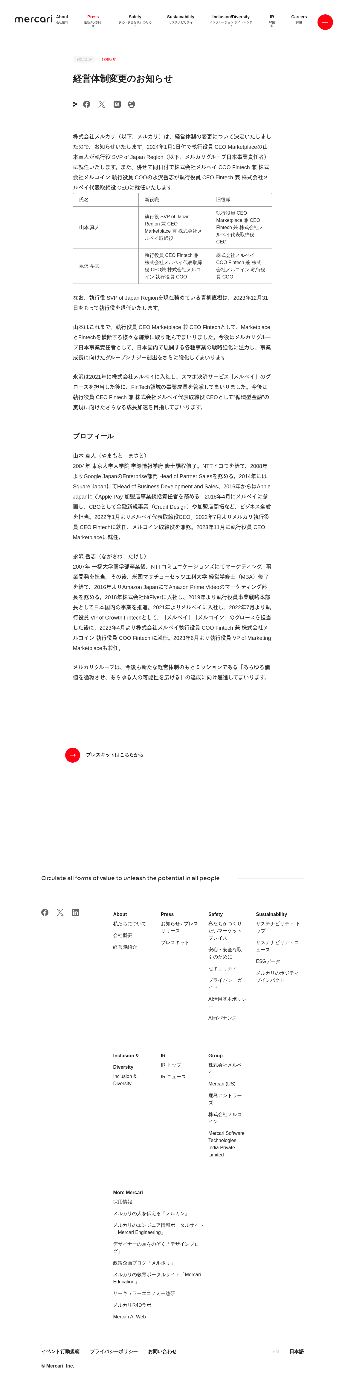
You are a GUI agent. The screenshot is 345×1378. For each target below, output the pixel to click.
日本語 (296, 1351)
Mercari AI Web (129, 1316)
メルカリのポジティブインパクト (277, 976)
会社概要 (122, 935)
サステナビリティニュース (277, 946)
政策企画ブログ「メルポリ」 (144, 1262)
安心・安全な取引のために (225, 953)
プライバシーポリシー (114, 1351)
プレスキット (175, 942)
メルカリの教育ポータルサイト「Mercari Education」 (157, 1278)
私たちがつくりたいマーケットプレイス (225, 931)
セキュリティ (222, 968)
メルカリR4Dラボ (132, 1305)
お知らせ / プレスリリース (179, 927)
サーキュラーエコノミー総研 (144, 1293)
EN (275, 1351)
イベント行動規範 (61, 1351)
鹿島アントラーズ (225, 1099)
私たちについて (129, 923)
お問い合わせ (162, 1351)
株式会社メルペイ (225, 1068)
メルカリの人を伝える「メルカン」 (151, 1213)
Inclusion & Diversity (124, 1080)
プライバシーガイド (225, 984)
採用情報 (122, 1201)
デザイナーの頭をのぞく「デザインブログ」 (156, 1247)
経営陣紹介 (125, 947)
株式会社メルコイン (225, 1118)
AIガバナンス (222, 1017)
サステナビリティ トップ (278, 927)
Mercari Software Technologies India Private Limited (226, 1144)
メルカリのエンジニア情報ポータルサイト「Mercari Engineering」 (158, 1229)
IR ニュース (173, 1076)
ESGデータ (268, 961)
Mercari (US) (222, 1083)
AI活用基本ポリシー (227, 1003)
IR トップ (171, 1064)
